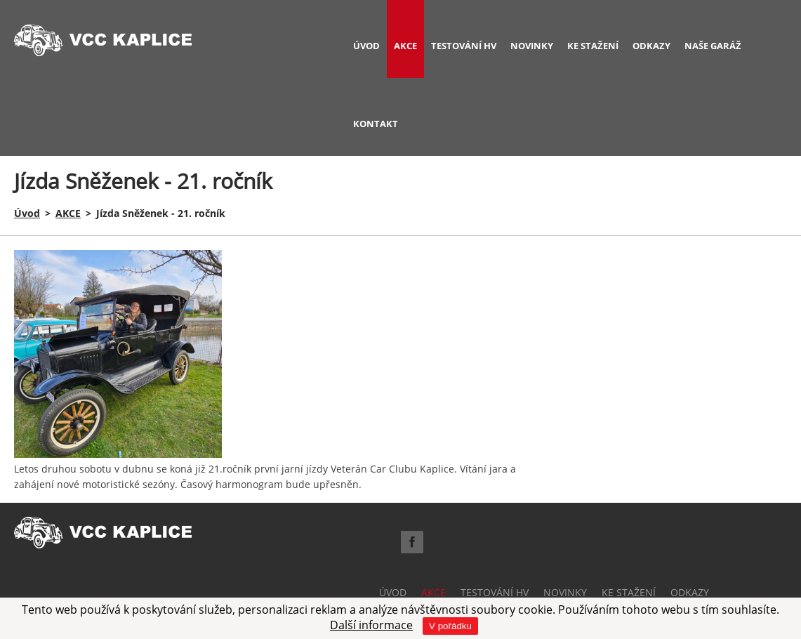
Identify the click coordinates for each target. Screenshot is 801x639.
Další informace (371, 625)
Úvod (27, 213)
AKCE (68, 213)
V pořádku (450, 626)
